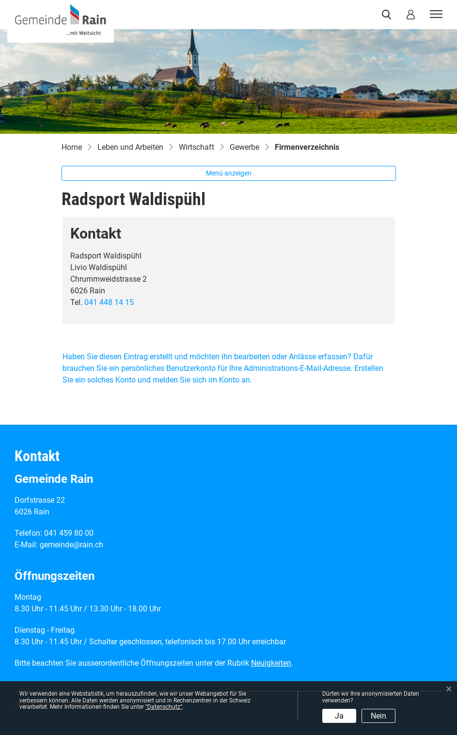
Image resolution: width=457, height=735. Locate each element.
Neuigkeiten (271, 663)
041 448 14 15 (109, 302)
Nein (378, 715)
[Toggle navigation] (434, 14)
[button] (388, 14)
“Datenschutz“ (163, 706)
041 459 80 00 (69, 533)
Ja (339, 715)
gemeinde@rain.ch (71, 544)
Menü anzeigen (229, 173)
